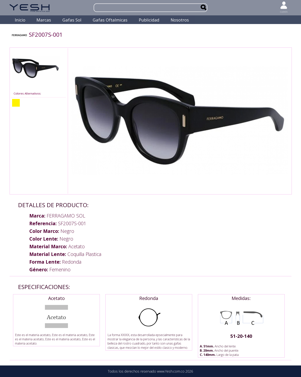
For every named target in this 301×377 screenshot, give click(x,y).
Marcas (43, 20)
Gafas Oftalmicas (110, 20)
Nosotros (180, 20)
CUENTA (284, 12)
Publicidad (149, 20)
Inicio (20, 20)
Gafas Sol (71, 20)
